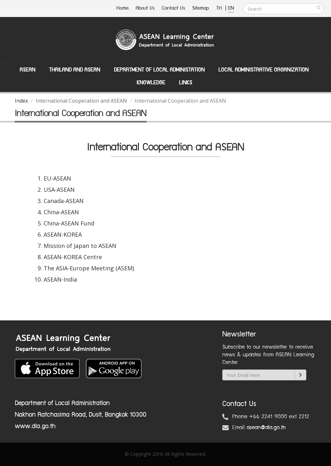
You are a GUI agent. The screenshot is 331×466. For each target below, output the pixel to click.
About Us (145, 8)
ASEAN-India (60, 279)
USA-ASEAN (59, 189)
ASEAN (27, 69)
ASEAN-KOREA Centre (73, 257)
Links (185, 82)
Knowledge (151, 82)
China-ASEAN (61, 212)
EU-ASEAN (57, 178)
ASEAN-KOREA (63, 234)
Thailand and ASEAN (74, 69)
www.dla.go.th (35, 426)
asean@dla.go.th (266, 427)
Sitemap (200, 8)
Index (21, 100)
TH (220, 8)
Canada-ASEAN (64, 201)
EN (231, 8)
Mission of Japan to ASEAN (80, 246)
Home (122, 8)
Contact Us (173, 8)
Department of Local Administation (159, 69)
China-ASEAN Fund (69, 223)
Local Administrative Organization (263, 69)
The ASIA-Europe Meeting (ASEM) (89, 268)
